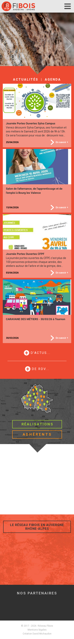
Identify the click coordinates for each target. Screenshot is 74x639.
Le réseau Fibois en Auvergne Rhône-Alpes (37, 527)
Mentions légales (37, 629)
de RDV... (40, 369)
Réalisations (37, 424)
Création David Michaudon (37, 633)
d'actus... (41, 353)
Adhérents (37, 434)
